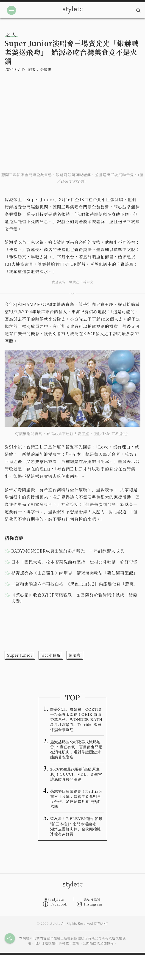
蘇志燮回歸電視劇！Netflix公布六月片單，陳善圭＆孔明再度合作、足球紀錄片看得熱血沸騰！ (76, 798)
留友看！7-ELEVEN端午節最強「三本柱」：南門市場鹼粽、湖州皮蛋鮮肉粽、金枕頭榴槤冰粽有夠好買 (76, 826)
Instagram (89, 904)
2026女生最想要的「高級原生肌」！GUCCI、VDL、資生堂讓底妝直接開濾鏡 (76, 774)
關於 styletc (54, 899)
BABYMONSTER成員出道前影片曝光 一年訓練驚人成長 (67, 551)
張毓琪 (45, 69)
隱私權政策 (92, 899)
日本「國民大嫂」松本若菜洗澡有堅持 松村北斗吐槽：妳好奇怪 (74, 562)
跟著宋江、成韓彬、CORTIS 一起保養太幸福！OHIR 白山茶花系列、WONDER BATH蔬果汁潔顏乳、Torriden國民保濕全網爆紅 (76, 719)
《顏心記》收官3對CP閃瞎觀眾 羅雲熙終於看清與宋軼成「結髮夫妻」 (74, 598)
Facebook (55, 904)
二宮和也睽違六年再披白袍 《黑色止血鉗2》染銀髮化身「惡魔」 (74, 584)
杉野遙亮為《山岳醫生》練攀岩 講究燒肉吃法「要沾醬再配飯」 (74, 573)
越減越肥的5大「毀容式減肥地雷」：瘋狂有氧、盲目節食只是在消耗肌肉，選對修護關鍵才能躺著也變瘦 (76, 749)
